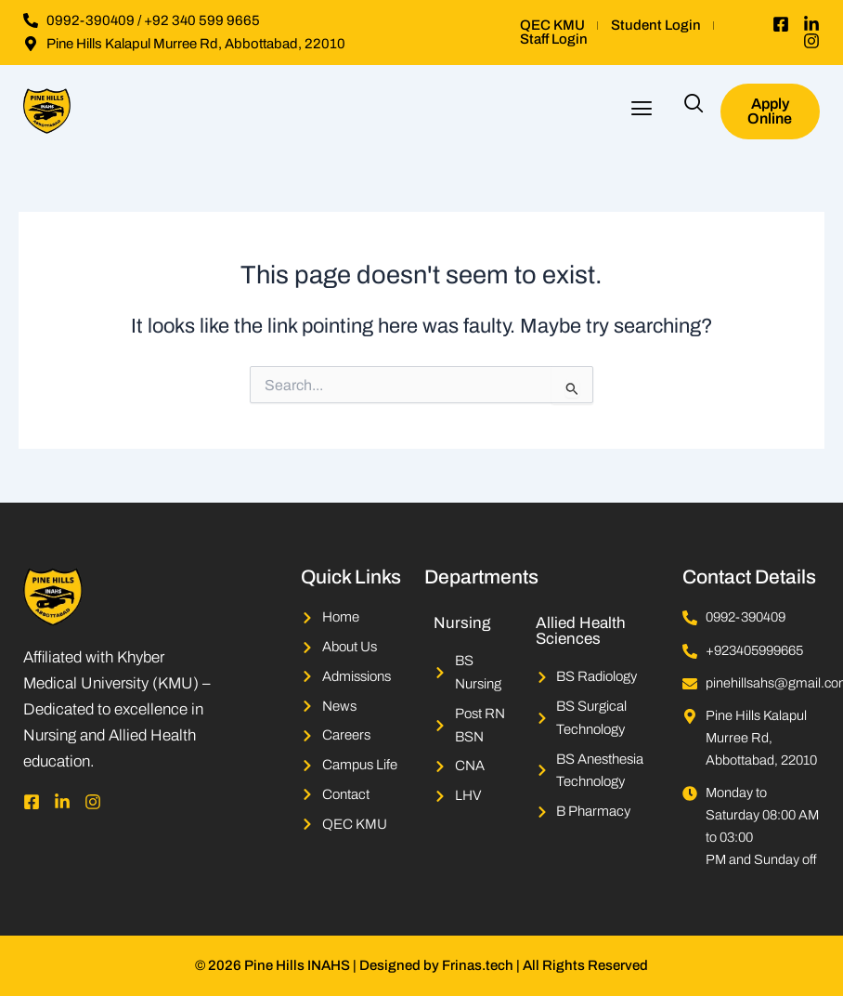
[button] (641, 111)
